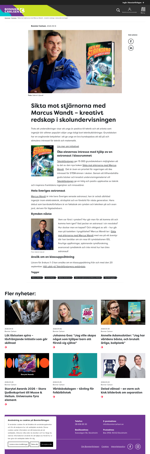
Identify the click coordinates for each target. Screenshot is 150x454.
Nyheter (14, 18)
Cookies (105, 446)
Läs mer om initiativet (68, 146)
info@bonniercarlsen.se (113, 424)
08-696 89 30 (81, 424)
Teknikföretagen (65, 161)
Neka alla (34, 444)
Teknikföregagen (110, 278)
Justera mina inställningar (18, 444)
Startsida (7, 18)
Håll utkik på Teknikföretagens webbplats (64, 266)
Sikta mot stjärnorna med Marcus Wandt (87, 278)
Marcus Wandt (38, 196)
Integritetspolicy (118, 446)
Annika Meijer (50, 278)
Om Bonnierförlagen (90, 446)
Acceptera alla (46, 444)
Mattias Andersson (65, 278)
